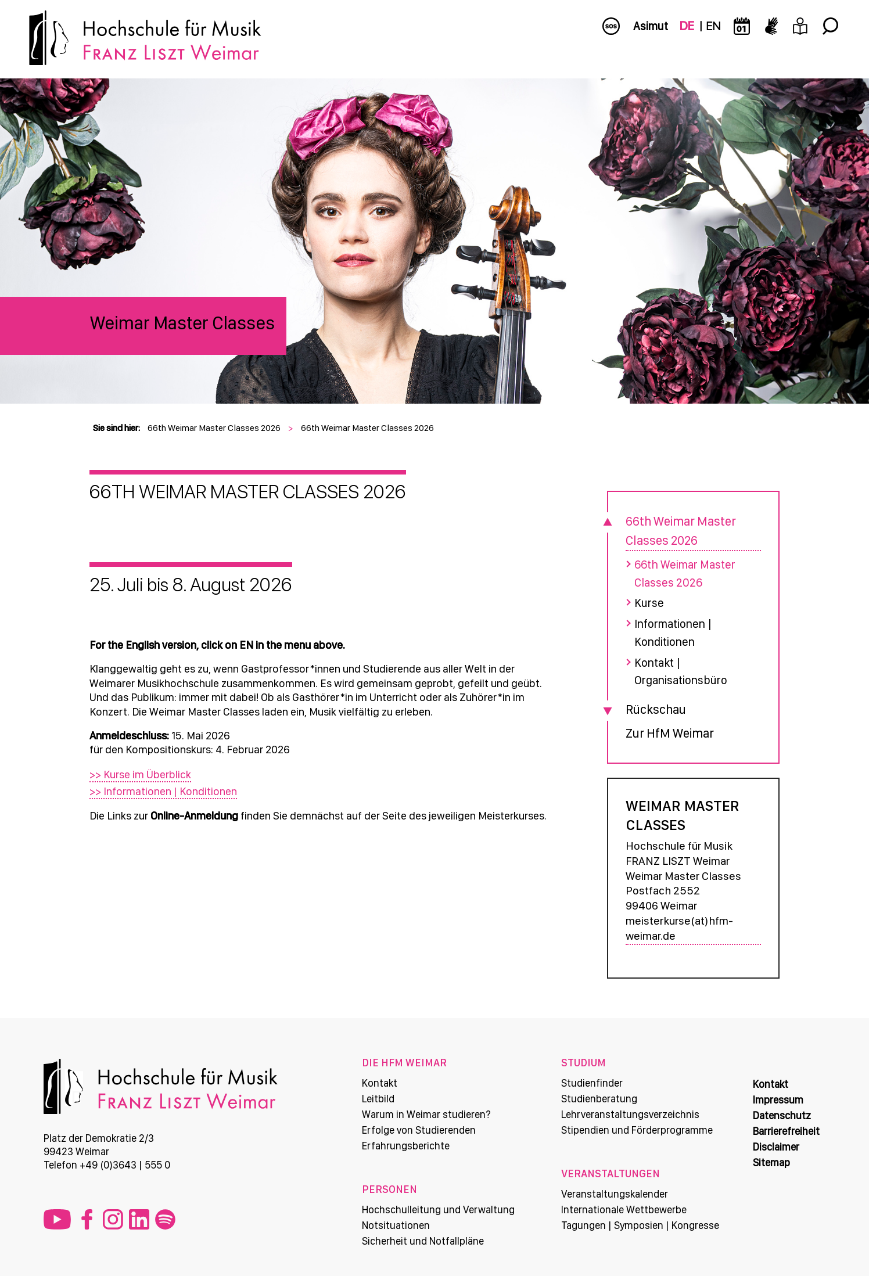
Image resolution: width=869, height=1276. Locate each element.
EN (713, 26)
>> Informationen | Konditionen (166, 790)
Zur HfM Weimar (668, 730)
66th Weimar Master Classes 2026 (214, 427)
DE (687, 26)
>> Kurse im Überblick (144, 774)
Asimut (650, 26)
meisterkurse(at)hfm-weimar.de (679, 926)
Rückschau (654, 706)
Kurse (647, 602)
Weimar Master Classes (182, 323)
